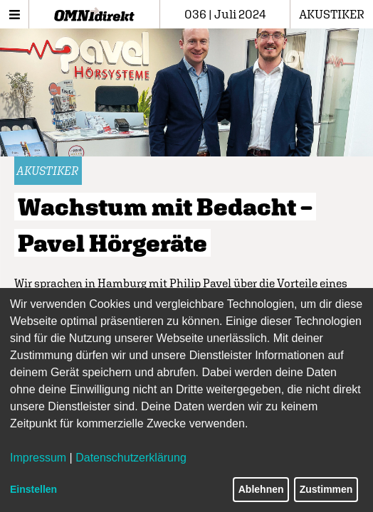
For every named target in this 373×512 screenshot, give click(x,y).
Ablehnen (261, 489)
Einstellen (33, 489)
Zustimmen (326, 489)
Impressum (38, 458)
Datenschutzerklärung (130, 458)
